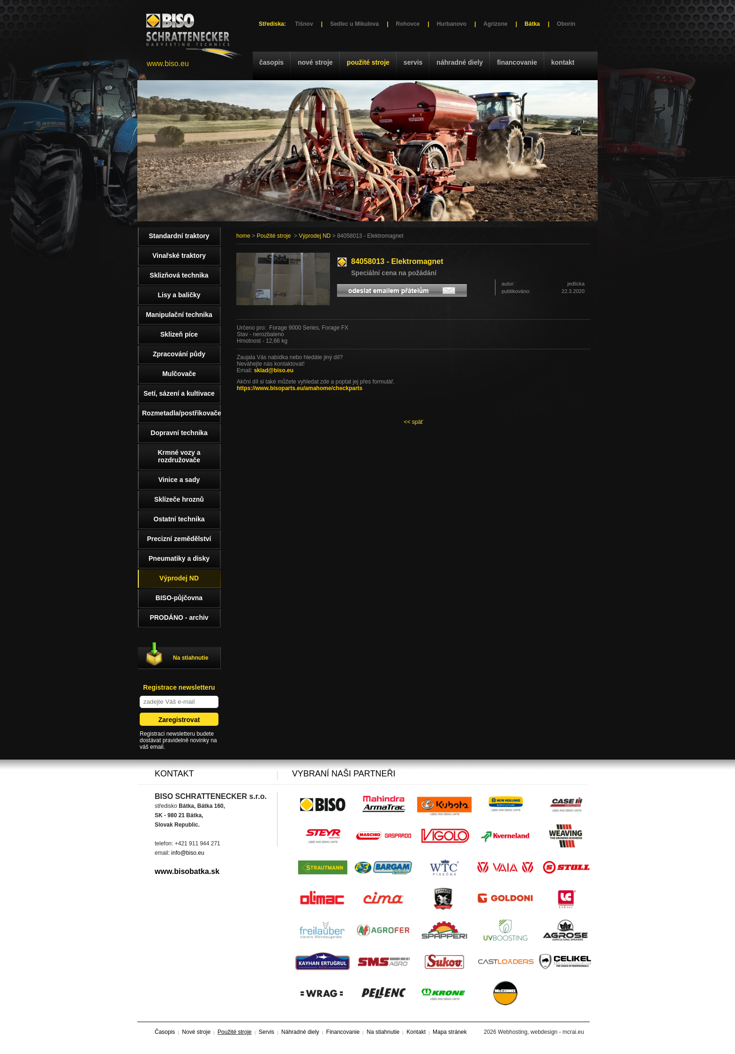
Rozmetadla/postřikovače (181, 413)
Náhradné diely (459, 62)
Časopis (271, 62)
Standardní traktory (179, 236)
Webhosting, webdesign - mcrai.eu (541, 1032)
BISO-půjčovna (179, 598)
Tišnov (304, 24)
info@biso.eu (187, 853)
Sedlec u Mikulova (354, 24)
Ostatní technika (179, 519)
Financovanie (517, 62)
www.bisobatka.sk (187, 871)
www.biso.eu (168, 64)
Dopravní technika (178, 433)
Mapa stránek (450, 1032)
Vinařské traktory (179, 255)
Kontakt (563, 62)
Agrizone (495, 24)
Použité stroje (368, 62)
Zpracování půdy (179, 354)
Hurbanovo (451, 24)
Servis (413, 62)
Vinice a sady (179, 479)
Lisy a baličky (179, 295)
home (243, 236)
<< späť (413, 422)
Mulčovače (179, 373)
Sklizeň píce (179, 334)
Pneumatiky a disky (179, 558)
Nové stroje (315, 62)
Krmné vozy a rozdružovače (179, 456)
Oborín (566, 24)
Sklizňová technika (179, 275)
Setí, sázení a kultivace (179, 393)
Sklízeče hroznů (179, 499)
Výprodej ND (314, 236)
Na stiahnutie (190, 658)
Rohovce (408, 24)
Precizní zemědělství (179, 538)
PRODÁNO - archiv (179, 617)
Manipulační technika (179, 314)
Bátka (532, 24)
